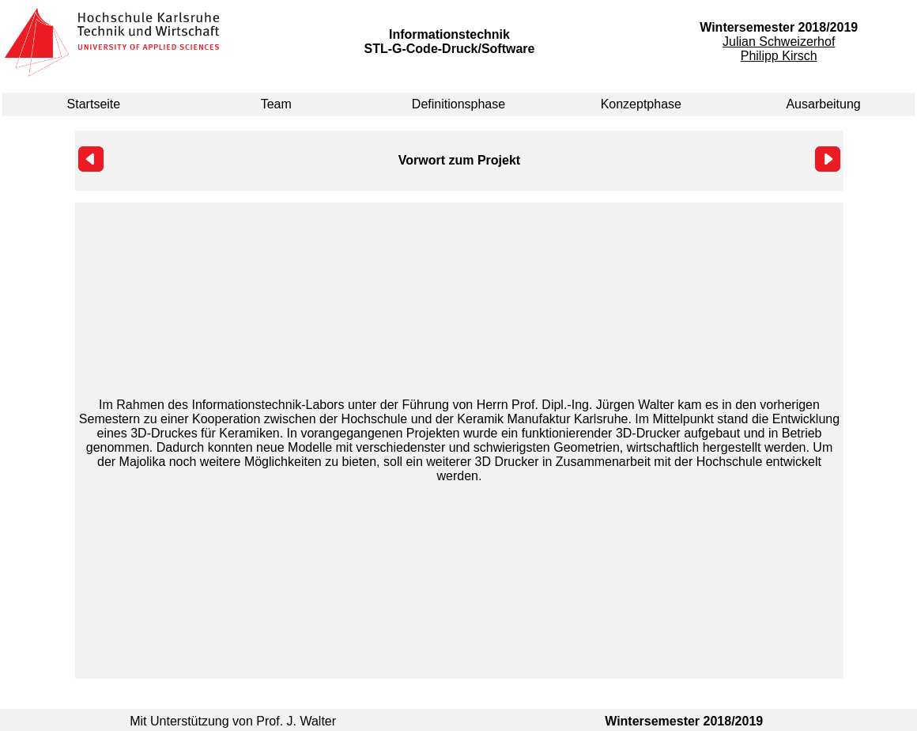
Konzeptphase (641, 104)
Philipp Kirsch (779, 55)
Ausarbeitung (823, 104)
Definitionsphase (458, 104)
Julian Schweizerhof (779, 41)
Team (276, 104)
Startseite (94, 104)
